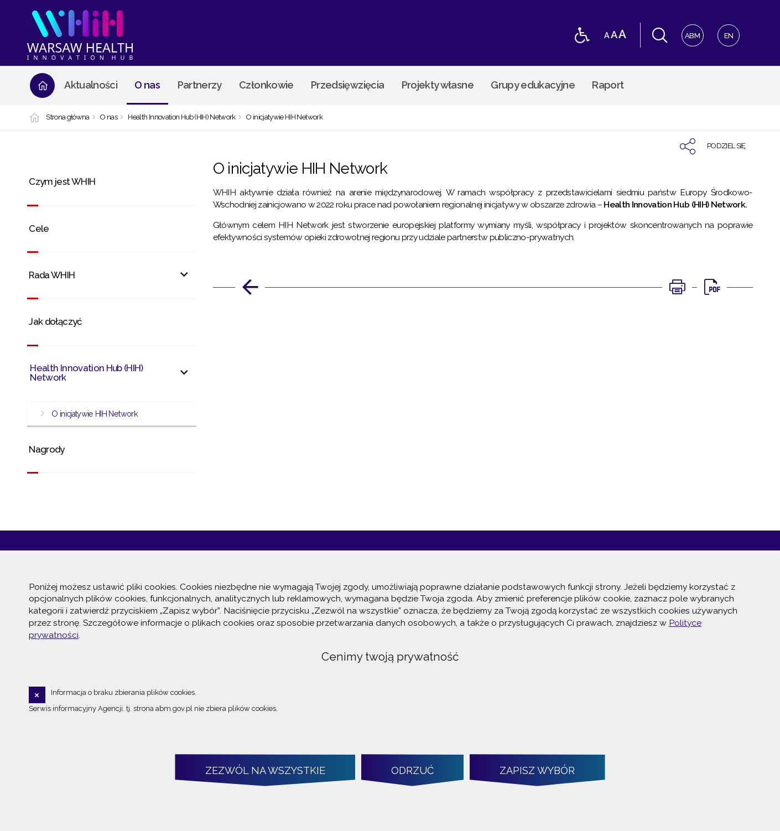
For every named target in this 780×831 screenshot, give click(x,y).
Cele (39, 228)
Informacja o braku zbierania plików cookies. (123, 692)
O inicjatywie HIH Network (284, 117)
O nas (108, 117)
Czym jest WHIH (62, 181)
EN (725, 32)
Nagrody (46, 449)
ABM (691, 32)
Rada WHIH (52, 275)
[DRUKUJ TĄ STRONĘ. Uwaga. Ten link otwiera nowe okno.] (677, 287)
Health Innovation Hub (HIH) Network (181, 117)
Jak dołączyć (55, 321)
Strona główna (68, 117)
